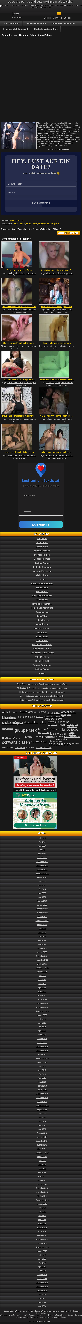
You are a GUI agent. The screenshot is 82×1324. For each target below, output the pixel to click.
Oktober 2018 (42, 1102)
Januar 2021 (42, 999)
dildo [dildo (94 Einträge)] (43, 722)
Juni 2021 (42, 980)
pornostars (31, 273)
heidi (53, 313)
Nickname (29, 495)
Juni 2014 (42, 1294)
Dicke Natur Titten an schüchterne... (56, 452)
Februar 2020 (42, 1039)
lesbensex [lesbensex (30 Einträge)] (72, 735)
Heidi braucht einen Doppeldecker (56, 306)
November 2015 (42, 1239)
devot (28, 224)
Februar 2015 (42, 1275)
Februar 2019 (42, 1086)
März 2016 (42, 1224)
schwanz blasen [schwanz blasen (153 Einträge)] (16, 742)
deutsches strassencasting (19, 422)
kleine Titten (42, 616)
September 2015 (42, 1247)
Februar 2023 (42, 901)
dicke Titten (42, 575)
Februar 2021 (42, 995)
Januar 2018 (42, 1137)
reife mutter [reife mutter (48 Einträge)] (61, 739)
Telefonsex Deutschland (63, 23)
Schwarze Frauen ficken (42, 653)
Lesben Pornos (42, 620)
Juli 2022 (42, 929)
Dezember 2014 (42, 1283)
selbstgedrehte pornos (19, 349)
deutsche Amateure (42, 567)
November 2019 (42, 1050)
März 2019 (42, 1082)
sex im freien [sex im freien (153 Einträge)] (60, 744)
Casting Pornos (41, 563)
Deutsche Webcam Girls (46, 29)
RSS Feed (47, 18)
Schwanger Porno (42, 649)
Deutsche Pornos (11, 23)
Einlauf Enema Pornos (42, 583)
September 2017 (42, 1153)
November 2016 (42, 1192)
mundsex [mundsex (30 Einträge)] (38, 736)
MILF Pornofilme (42, 628)
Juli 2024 (42, 838)
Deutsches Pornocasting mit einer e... (19, 416)
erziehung (42, 224)
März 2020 (42, 1035)
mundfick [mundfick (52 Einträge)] (28, 737)
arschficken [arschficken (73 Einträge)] (68, 712)
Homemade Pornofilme (42, 608)
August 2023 (42, 877)
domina (34, 224)
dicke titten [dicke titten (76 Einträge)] (31, 722)
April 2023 (42, 893)
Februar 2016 (42, 1228)
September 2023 (42, 873)
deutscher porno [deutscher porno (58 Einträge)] (53, 719)
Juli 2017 (42, 1161)
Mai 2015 (42, 1263)
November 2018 (42, 1098)
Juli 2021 (42, 976)
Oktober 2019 (42, 1054)
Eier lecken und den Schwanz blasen (19, 306)
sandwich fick (62, 313)
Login (19, 17)
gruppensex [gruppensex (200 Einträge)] (26, 730)
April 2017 (42, 1172)
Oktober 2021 (42, 964)
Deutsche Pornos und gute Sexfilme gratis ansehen (41, 1)
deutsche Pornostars (42, 571)
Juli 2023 (42, 881)
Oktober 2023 (42, 870)
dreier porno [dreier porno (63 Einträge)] (62, 721)
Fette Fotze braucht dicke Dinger (19, 452)
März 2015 (42, 1271)
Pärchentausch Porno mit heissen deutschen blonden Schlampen (42, 688)
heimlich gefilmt (53, 382)
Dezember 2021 (42, 956)
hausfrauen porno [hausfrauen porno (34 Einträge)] (54, 729)
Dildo (12, 220)
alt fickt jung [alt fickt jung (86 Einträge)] (10, 712)
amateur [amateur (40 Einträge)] (23, 711)
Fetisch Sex (19, 220)
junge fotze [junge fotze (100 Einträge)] (70, 729)
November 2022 (42, 913)
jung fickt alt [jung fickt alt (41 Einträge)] (43, 733)
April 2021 (42, 988)
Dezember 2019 (42, 1047)
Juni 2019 (42, 1070)
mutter (71, 346)
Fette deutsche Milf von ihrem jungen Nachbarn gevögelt (42, 700)
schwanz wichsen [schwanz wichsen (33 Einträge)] (55, 741)
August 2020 (42, 1015)
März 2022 (42, 944)
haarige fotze (19, 458)
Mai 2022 (42, 936)
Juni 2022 (42, 932)
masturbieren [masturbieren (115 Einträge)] (12, 737)
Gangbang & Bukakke (42, 595)
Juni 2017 (42, 1165)
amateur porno (14, 419)
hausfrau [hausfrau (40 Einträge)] (42, 729)
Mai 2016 (42, 1216)
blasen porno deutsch (56, 419)
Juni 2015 (42, 1259)
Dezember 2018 (42, 1094)
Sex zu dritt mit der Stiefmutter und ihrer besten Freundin (42, 696)
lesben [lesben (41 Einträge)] (71, 733)
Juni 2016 (42, 1212)
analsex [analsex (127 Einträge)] (53, 712)
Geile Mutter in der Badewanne (57, 343)
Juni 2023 (42, 885)
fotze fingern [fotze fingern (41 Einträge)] (72, 725)
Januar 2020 (42, 1043)
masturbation (61, 346)
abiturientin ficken (15, 382)
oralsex (32, 310)
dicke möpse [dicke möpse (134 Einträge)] (12, 722)
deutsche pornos (18, 224)
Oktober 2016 (42, 1196)
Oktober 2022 (42, 917)
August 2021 (42, 972)
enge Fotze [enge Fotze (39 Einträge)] (52, 725)
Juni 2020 (42, 1023)
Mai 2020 (42, 1027)
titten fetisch (19, 276)
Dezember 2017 (42, 1141)
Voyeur (42, 673)
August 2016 (42, 1204)
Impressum (33, 1321)
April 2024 (42, 846)
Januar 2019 (42, 1090)
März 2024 (42, 850)
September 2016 (42, 1200)
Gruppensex (42, 600)
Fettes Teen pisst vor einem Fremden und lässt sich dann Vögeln (42, 684)
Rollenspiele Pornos (42, 644)
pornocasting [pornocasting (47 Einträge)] (48, 737)
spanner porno (60, 385)
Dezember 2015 (42, 1235)
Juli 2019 (42, 1066)
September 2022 (42, 921)
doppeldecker (60, 310)
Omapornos (42, 636)
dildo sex (61, 273)
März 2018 (42, 1129)
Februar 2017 (42, 1180)
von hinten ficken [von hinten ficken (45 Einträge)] (43, 747)
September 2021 (42, 968)
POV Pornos (42, 640)
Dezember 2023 (42, 862)
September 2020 (42, 1011)
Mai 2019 (42, 1074)
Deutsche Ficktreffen (36, 23)
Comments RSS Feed (62, 18)
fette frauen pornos (27, 455)
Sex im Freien (42, 657)
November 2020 (42, 1007)
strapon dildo (56, 224)
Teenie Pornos (42, 661)
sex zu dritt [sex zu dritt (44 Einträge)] (20, 747)
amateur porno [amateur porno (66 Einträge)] (37, 712)
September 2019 (42, 1058)
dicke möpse (30, 382)
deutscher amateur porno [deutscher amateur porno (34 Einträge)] (54, 717)
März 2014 (42, 1306)
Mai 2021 (42, 984)
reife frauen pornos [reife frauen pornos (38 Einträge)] (72, 737)
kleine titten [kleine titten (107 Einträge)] (58, 733)
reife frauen (56, 349)
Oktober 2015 (42, 1243)
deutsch (49, 310)
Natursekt (42, 632)
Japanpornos (42, 612)
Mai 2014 (42, 1298)
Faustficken (42, 587)
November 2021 (42, 960)
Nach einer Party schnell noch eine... (56, 416)
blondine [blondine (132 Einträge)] (9, 718)
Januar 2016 (42, 1231)
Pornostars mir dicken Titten (19, 270)
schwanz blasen (19, 313)
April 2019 (42, 1078)
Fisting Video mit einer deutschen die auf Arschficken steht (42, 692)
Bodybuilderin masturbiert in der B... (56, 270)
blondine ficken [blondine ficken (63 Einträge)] (26, 717)
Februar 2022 (42, 948)
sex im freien (63, 422)
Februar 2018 (42, 1133)
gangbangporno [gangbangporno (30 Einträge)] (7, 729)
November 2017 (42, 1145)
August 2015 (42, 1251)
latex (48, 224)
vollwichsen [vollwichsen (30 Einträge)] (30, 747)
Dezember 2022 (42, 909)
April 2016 (42, 1220)
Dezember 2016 (42, 1188)
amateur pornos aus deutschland (21, 346)
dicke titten (20, 273)
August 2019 (42, 1062)
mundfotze (23, 310)
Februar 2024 (42, 854)
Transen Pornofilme (42, 665)
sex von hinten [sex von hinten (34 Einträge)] (7, 747)
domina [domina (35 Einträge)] (51, 721)
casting (11, 273)
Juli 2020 (42, 1019)
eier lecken (12, 310)
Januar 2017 (42, 1184)
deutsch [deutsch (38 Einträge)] (39, 717)
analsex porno (28, 419)
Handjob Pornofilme (42, 604)
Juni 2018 (42, 1117)
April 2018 (42, 1125)
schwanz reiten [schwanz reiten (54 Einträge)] (39, 741)
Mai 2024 (42, 842)
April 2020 (42, 1031)
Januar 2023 (42, 905)
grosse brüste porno (57, 458)
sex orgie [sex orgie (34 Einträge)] (75, 743)
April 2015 (42, 1267)
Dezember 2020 (42, 1003)
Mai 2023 (42, 889)
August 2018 (42, 1110)
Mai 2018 (42, 1121)
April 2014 (42, 1302)
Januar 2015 (42, 1279)
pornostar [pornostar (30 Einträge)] (59, 736)
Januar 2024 (42, 858)
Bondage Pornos (42, 559)
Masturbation (42, 624)
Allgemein (42, 538)
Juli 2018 (42, 1113)
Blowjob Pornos (42, 555)
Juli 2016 (42, 1208)
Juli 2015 (42, 1255)
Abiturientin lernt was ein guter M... (19, 379)
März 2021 (42, 991)
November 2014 (42, 1287)
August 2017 (42, 1157)
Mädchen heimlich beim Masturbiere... (56, 379)
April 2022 (42, 940)
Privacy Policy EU (46, 1321)
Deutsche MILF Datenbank (15, 29)
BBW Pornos (42, 547)
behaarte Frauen (42, 551)
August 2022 (42, 925)
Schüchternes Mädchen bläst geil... (19, 343)
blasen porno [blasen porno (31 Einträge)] (66, 715)
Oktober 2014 (42, 1290)
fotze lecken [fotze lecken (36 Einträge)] (72, 727)
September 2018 (42, 1106)
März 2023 (42, 897)
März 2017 (42, 1176)
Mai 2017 (42, 1169)
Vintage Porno (42, 669)
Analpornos (42, 542)
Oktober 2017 (42, 1149)
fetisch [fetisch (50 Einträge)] (62, 725)
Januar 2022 (42, 952)
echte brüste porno (64, 455)
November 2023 (42, 866)
